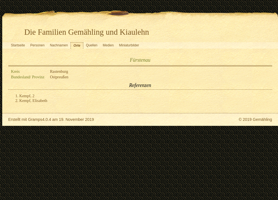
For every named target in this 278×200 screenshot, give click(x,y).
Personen (37, 45)
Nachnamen (59, 45)
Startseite (18, 45)
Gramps (35, 119)
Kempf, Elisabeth (33, 100)
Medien (108, 45)
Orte (77, 46)
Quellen (91, 45)
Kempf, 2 (26, 96)
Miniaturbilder (129, 45)
